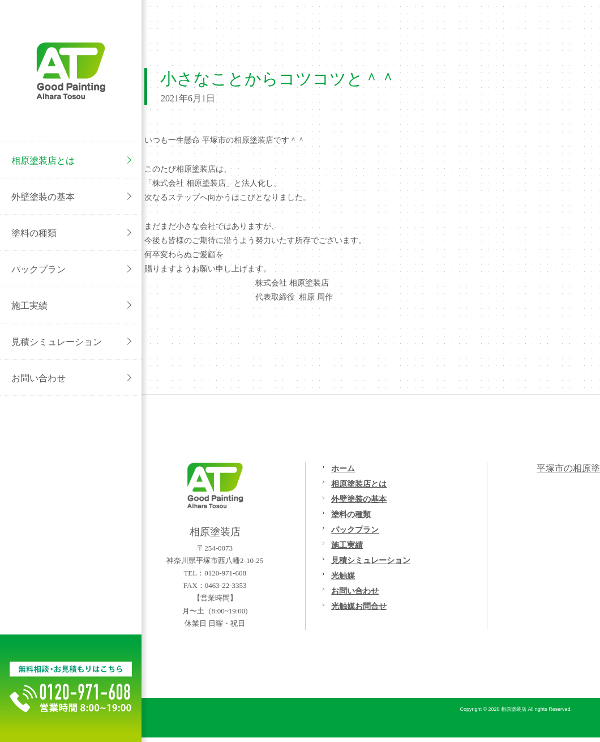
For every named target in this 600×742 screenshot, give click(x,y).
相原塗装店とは (359, 483)
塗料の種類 (351, 514)
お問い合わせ (355, 590)
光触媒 (343, 575)
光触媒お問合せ (359, 606)
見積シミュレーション (370, 560)
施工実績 (347, 544)
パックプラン (355, 529)
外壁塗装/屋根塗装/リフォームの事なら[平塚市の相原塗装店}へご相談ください (71, 71)
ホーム (343, 468)
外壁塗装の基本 (359, 499)
